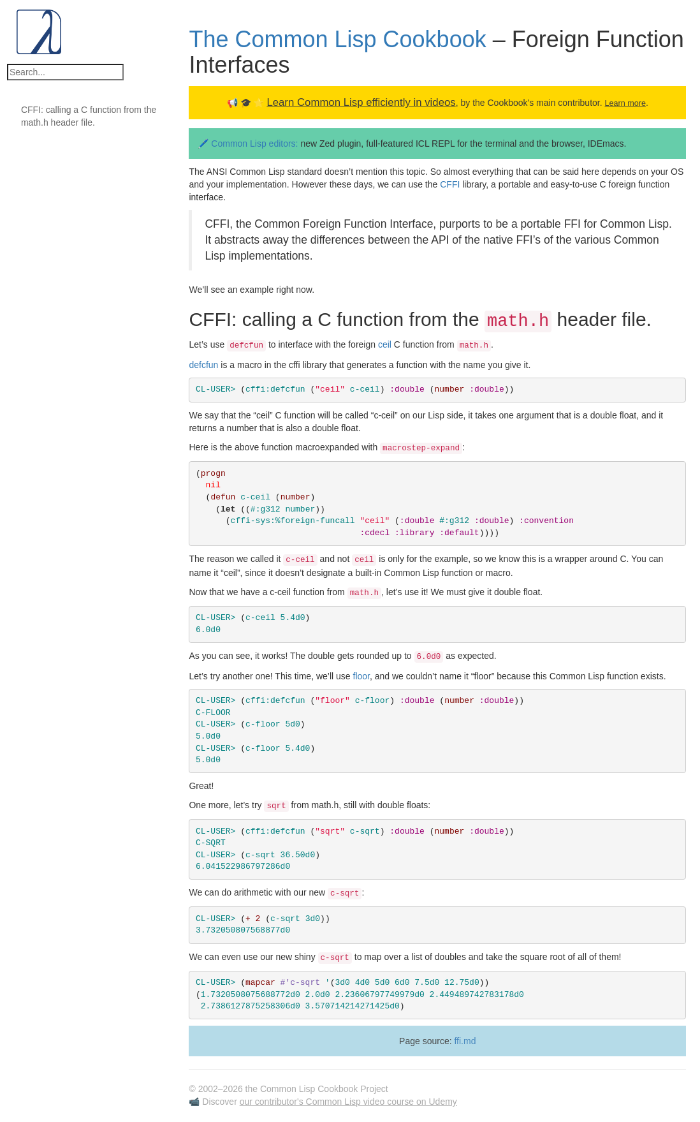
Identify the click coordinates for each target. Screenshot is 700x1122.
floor (361, 676)
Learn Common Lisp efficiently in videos (360, 102)
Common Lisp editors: (255, 143)
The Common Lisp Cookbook (337, 39)
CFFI (450, 184)
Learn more (624, 103)
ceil (384, 344)
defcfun (203, 365)
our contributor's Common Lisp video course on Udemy (348, 1101)
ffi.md (465, 1041)
